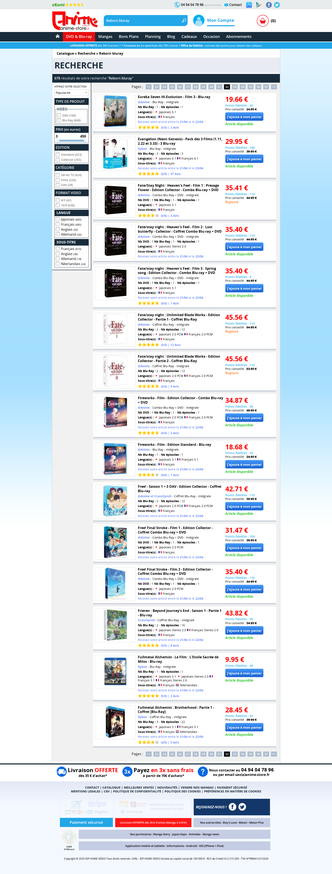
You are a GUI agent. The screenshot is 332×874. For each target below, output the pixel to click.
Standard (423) (71, 154)
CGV (107, 791)
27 (188, 87)
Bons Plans (129, 36)
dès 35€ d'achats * (95, 45)
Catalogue (65, 53)
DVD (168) (69, 115)
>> (274, 87)
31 (219, 87)
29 (203, 87)
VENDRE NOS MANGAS (197, 787)
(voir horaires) (212, 5)
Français (71, 223)
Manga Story (161, 834)
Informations (175, 846)
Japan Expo (179, 834)
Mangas (105, 36)
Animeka (195, 834)
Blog (171, 36)
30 (211, 87)
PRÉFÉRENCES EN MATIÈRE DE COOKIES (232, 791)
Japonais (71, 218)
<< (148, 87)
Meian (243, 822)
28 (195, 87)
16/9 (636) (68, 205)
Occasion (211, 36)
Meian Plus (256, 822)
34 (242, 87)
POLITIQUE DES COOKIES (183, 791)
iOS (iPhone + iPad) (211, 846)
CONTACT (92, 787)
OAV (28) (67, 184)
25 (172, 87)
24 (164, 87)
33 (235, 87)
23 (156, 87)
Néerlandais (73, 263)
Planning (153, 36)
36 (258, 87)
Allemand (71, 233)
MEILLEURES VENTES (139, 787)
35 (250, 87)
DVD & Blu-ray (79, 36)
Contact (235, 4)
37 (266, 87)
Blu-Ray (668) (71, 120)
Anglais (69, 228)
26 (180, 87)
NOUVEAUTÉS (167, 787)
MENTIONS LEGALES (85, 791)
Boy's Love (230, 822)
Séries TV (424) (71, 174)
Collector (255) (71, 159)
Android (191, 846)
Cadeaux (189, 36)
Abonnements (239, 36)
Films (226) (68, 179)
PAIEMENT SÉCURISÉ (232, 787)
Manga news (211, 834)
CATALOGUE (111, 787)
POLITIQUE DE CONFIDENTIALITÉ (137, 791)
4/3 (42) (66, 199)
